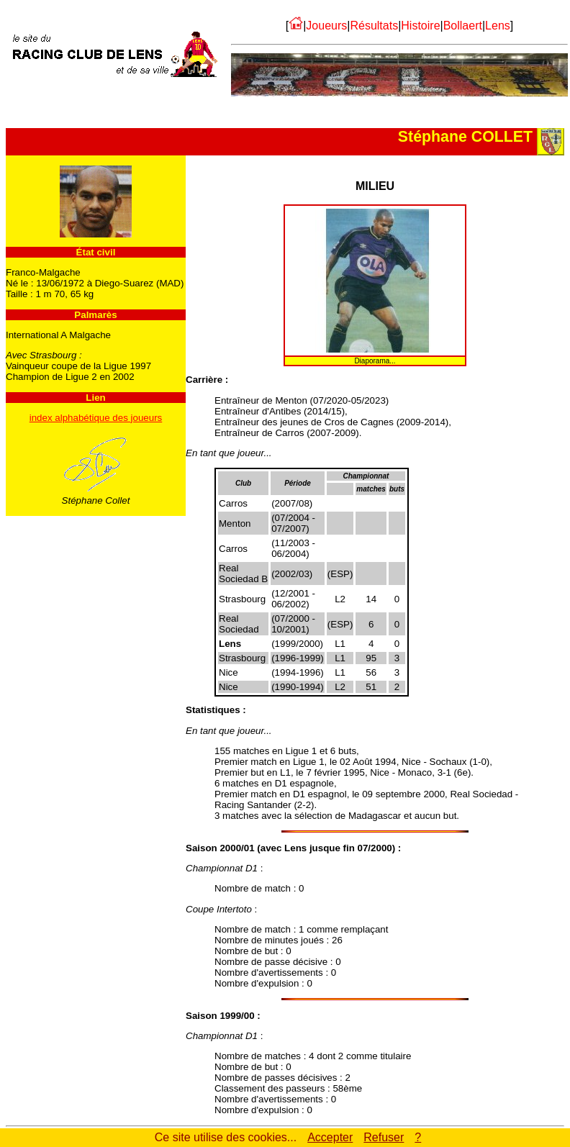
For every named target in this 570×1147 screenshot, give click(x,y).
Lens (497, 25)
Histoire (420, 25)
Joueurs (326, 25)
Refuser (383, 1137)
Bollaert (462, 25)
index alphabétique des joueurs (96, 417)
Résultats (374, 25)
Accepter (330, 1137)
